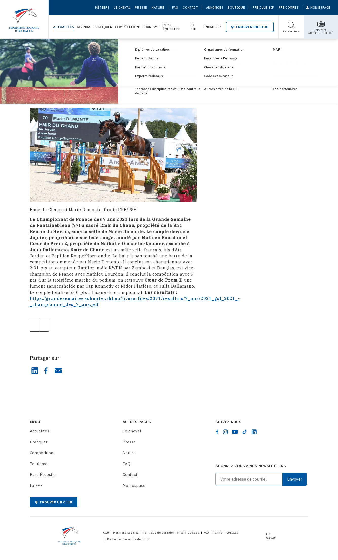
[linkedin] (254, 432)
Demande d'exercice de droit (128, 539)
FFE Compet (289, 7)
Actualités (63, 27)
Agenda (83, 27)
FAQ (175, 7)
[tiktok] (244, 432)
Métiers (102, 7)
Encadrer (212, 27)
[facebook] (217, 432)
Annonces (214, 7)
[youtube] (235, 432)
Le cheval (122, 7)
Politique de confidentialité (163, 532)
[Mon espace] (318, 7)
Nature (158, 7)
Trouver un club (249, 27)
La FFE (193, 27)
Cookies (193, 532)
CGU (106, 532)
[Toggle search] (291, 27)
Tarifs (217, 532)
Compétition (127, 27)
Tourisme (151, 27)
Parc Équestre (171, 27)
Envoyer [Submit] (294, 479)
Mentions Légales (126, 532)
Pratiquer (102, 27)
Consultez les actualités (62, 47)
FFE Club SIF (263, 7)
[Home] (24, 17)
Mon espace (134, 485)
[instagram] (225, 432)
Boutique (236, 7)
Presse (141, 7)
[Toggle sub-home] (321, 27)
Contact (190, 7)
